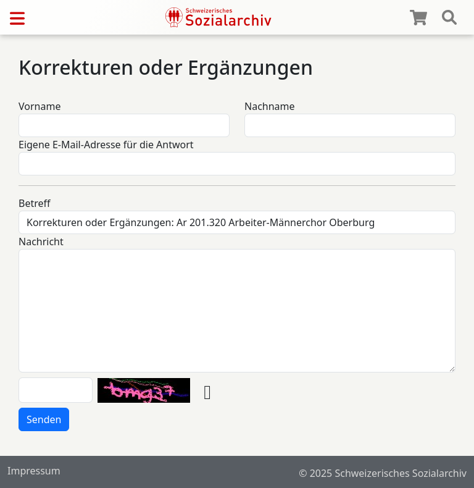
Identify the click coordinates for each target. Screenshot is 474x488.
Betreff (35, 203)
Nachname (269, 106)
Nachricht (41, 241)
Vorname (39, 106)
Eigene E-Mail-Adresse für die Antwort (106, 144)
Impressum (33, 470)
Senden (44, 419)
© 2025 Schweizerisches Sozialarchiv (383, 473)
